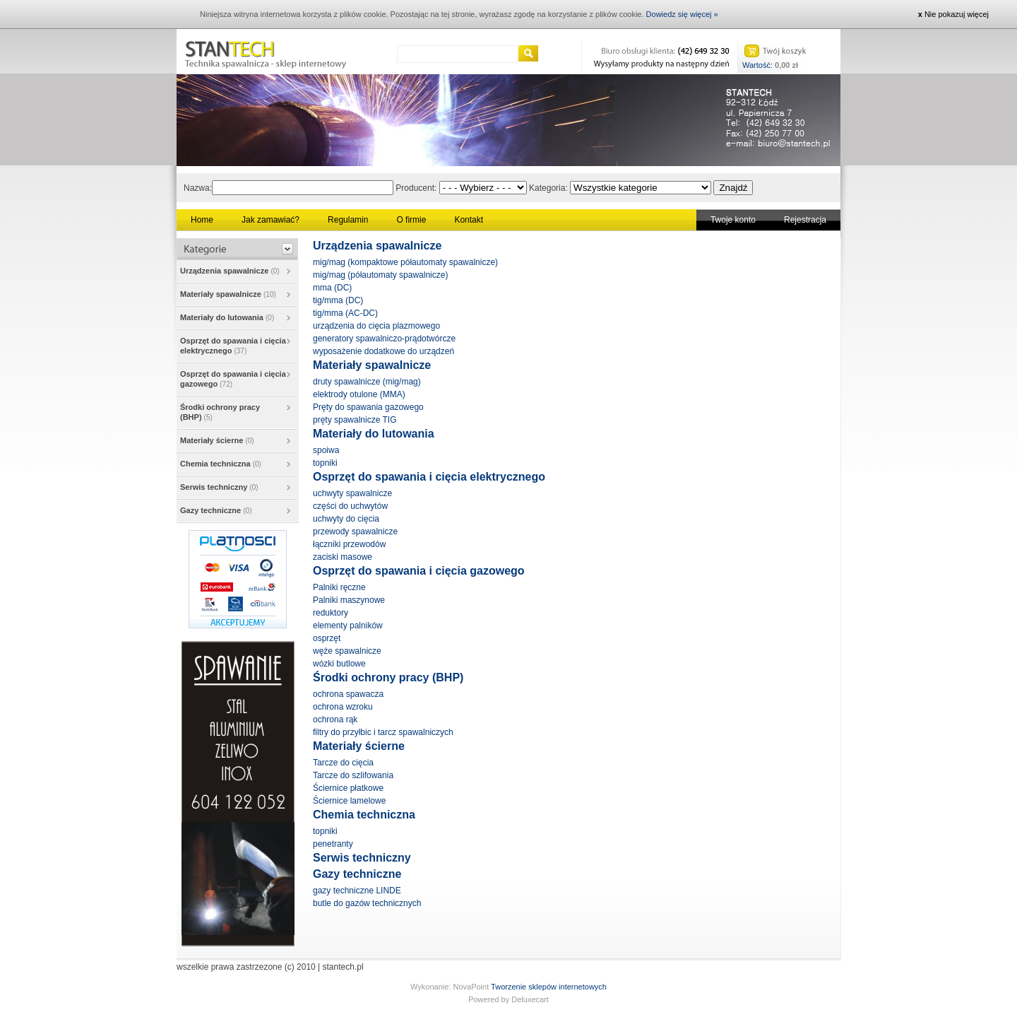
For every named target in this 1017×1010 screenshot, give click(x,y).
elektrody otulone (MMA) (359, 394)
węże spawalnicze (347, 651)
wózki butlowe (339, 664)
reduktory (330, 613)
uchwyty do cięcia (346, 519)
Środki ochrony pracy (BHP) (220, 412)
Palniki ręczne (339, 587)
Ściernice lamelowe (349, 801)
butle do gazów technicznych (367, 903)
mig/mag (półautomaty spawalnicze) (380, 275)
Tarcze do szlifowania (353, 775)
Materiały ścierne (217, 440)
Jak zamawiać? (270, 220)
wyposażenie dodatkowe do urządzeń (383, 351)
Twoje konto (733, 220)
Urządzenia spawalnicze (230, 270)
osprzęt (326, 638)
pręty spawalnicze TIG (355, 420)
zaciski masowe (342, 557)
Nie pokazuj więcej (953, 14)
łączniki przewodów (349, 544)
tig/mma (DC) (338, 300)
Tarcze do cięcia (343, 763)
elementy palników (348, 625)
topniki (325, 463)
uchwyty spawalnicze (352, 493)
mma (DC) (332, 288)
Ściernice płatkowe (348, 788)
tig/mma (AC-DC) (345, 313)
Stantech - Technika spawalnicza (266, 51)
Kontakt (468, 220)
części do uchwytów (350, 506)
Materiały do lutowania (227, 317)
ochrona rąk (335, 719)
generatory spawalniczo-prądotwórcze (384, 338)
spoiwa (326, 450)
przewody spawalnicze (355, 531)
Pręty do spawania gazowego (368, 407)
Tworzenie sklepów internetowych (549, 986)
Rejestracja (805, 220)
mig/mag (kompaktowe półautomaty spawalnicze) (405, 262)
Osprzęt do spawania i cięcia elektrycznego (233, 345)
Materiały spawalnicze (228, 294)
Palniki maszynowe (349, 600)
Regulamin (348, 220)
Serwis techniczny (219, 487)
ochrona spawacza (348, 694)
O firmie (411, 220)
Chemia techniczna (220, 463)
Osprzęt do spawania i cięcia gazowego (233, 379)
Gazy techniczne (216, 510)
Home (202, 220)
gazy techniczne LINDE (357, 891)
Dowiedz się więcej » (682, 14)
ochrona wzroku (343, 707)
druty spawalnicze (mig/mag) (367, 382)
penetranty (333, 844)
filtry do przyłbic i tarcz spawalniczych (383, 732)
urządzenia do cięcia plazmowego (376, 326)
